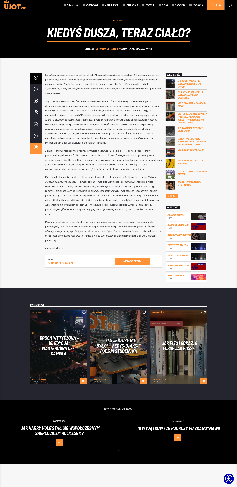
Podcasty (198, 4)
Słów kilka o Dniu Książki (191, 172)
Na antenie (73, 4)
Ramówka (180, 4)
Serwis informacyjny (178, 247)
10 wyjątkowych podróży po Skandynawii (178, 451)
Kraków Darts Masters (179, 258)
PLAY (216, 5)
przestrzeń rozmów (177, 278)
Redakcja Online (39, 402)
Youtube (150, 4)
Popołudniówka (175, 298)
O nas (165, 4)
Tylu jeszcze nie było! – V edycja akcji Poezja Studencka (190, 117)
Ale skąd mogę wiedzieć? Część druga (190, 152)
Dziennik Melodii (175, 237)
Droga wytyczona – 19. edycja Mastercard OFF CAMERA (189, 106)
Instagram (92, 4)
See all (171, 219)
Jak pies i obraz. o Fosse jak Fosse (192, 127)
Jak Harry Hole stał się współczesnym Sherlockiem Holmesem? (60, 453)
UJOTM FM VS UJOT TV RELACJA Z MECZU (192, 196)
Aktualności (112, 4)
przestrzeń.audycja (177, 268)
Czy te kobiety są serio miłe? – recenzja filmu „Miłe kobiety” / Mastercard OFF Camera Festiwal (192, 141)
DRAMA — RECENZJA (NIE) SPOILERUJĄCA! (189, 206)
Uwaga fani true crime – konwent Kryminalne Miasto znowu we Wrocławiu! (192, 164)
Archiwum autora (132, 284)
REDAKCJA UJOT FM (108, 60)
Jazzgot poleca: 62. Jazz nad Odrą (190, 185)
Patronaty (132, 4)
